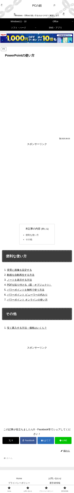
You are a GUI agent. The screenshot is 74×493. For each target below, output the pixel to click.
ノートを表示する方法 (19, 280)
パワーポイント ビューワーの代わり (27, 294)
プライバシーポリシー (19, 483)
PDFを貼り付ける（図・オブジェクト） (29, 285)
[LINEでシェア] (63, 440)
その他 (29, 239)
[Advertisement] (37, 97)
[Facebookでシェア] (28, 440)
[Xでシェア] (10, 440)
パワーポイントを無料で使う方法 (25, 289)
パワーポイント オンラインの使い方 (27, 299)
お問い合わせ (54, 478)
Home (19, 478)
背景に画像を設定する (19, 270)
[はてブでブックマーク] (45, 440)
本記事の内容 (32, 228)
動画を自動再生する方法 (20, 275)
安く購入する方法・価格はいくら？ (27, 327)
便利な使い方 (32, 235)
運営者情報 (54, 483)
